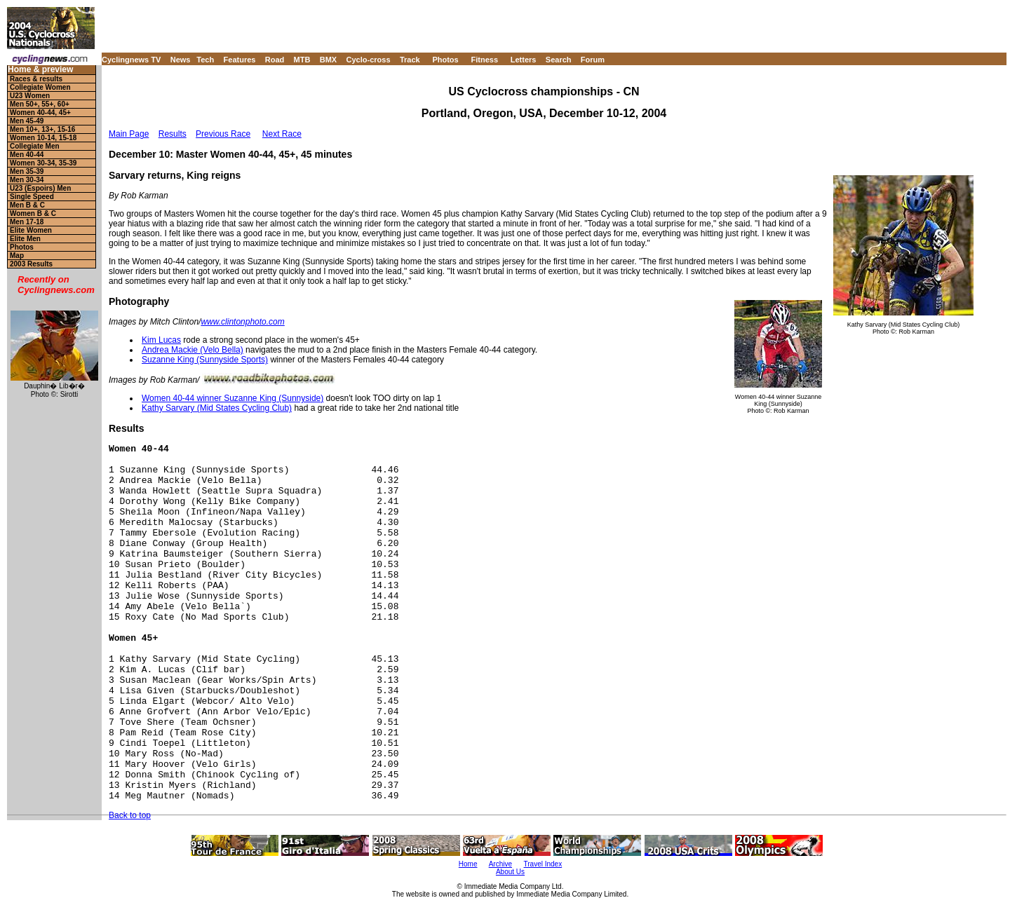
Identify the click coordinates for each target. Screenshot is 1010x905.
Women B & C (33, 213)
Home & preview (40, 69)
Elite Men (25, 239)
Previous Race (223, 134)
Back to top (130, 815)
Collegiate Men (35, 146)
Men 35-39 (26, 171)
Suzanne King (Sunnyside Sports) (205, 360)
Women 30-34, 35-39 (43, 163)
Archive (500, 864)
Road (275, 59)
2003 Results (31, 264)
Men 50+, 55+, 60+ (39, 104)
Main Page (129, 134)
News (180, 59)
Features (240, 59)
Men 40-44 (26, 154)
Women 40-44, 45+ (40, 112)
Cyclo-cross (368, 59)
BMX (328, 59)
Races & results (36, 79)
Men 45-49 (26, 121)
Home (468, 864)
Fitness (484, 59)
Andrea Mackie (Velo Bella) (192, 350)
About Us (510, 872)
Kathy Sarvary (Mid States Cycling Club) (217, 408)
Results (173, 134)
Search (559, 59)
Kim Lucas (161, 340)
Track (410, 59)
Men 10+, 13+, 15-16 (42, 129)
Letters (524, 59)
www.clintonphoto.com (242, 322)
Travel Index (543, 864)
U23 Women (30, 96)
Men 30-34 (26, 180)
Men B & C (27, 205)
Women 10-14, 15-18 (43, 138)
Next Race (282, 134)
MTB (302, 59)
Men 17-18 (26, 222)
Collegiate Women (40, 87)
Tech (205, 59)
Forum (593, 59)
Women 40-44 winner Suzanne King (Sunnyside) (232, 398)
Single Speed (32, 196)
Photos (445, 59)
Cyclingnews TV (131, 59)
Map (17, 255)
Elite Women (31, 230)
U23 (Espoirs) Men (40, 188)
